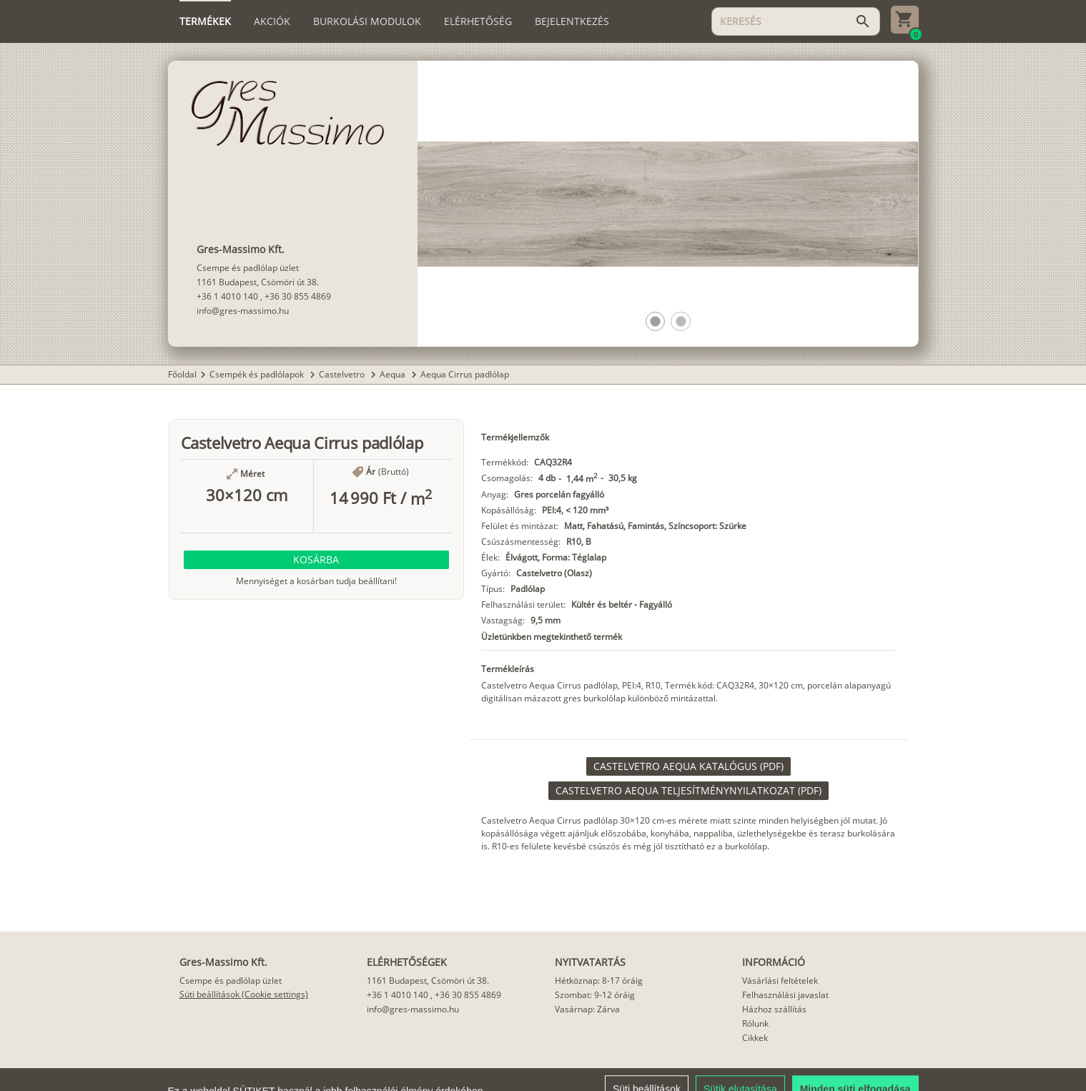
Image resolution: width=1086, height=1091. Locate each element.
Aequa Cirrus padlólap (464, 374)
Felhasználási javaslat (785, 995)
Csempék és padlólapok (257, 374)
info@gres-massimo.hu (243, 311)
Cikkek (755, 1038)
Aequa (394, 374)
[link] (688, 766)
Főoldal (182, 374)
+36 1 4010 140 (227, 296)
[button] (655, 321)
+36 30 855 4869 (298, 296)
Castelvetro (343, 374)
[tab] (205, 21)
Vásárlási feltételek (780, 980)
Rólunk (755, 1023)
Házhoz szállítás (774, 1009)
